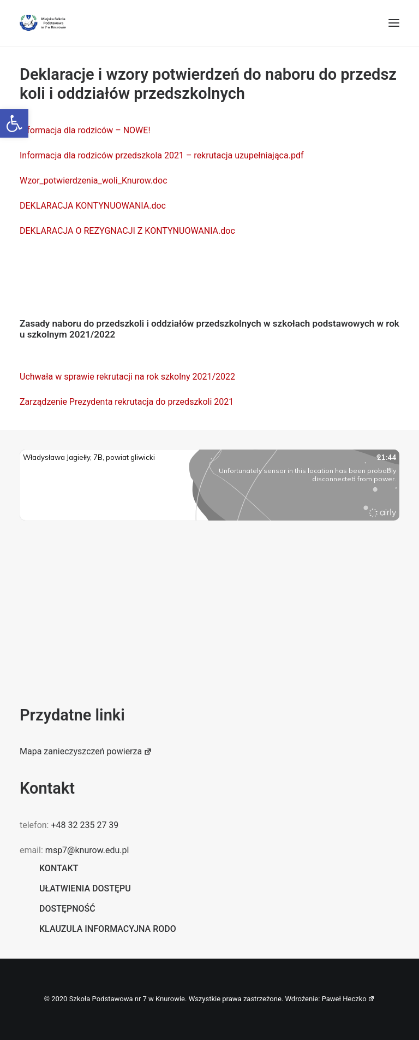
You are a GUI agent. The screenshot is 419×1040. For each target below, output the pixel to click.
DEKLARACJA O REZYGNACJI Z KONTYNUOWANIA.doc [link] (127, 231)
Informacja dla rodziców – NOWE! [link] (86, 130)
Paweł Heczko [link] (348, 999)
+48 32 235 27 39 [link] (84, 825)
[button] (394, 23)
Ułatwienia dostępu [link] (85, 888)
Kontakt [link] (59, 868)
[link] (14, 123)
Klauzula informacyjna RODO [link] (107, 929)
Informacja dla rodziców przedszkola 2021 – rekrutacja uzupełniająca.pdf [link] (161, 155)
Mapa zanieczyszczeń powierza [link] (86, 751)
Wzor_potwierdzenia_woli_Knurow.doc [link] (93, 180)
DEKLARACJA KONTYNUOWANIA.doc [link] (93, 205)
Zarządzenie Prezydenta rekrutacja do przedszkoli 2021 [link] (127, 402)
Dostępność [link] (67, 908)
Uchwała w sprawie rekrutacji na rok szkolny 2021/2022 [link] (127, 376)
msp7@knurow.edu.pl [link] (87, 850)
